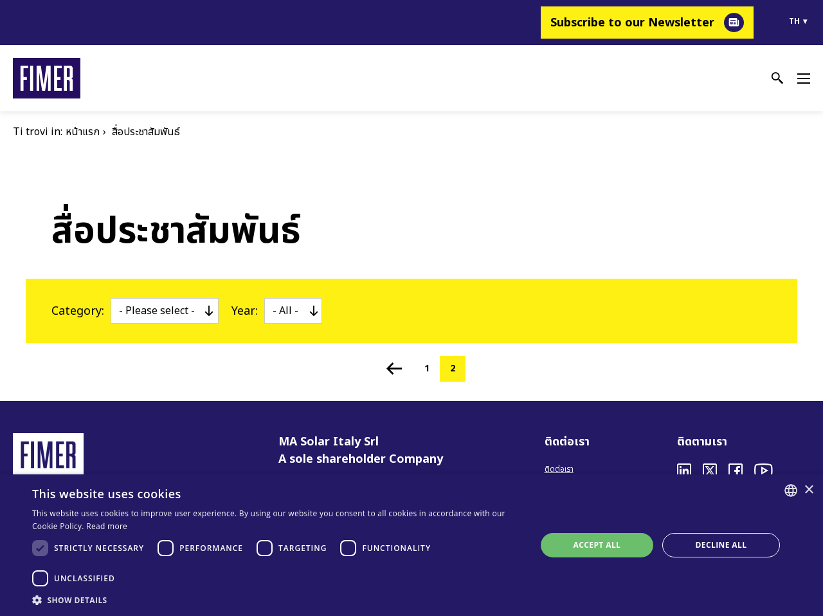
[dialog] (411, 545)
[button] (276, 599)
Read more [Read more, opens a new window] (106, 526)
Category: (77, 311)
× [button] (808, 490)
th (794, 21)
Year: (244, 311)
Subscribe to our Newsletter (632, 23)
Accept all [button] (597, 544)
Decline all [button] (721, 544)
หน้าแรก (83, 132)
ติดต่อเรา (559, 469)
